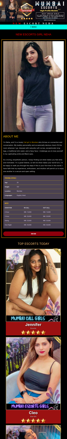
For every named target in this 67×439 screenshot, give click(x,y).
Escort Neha (33, 23)
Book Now (33, 234)
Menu (33, 27)
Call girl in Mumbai (30, 142)
